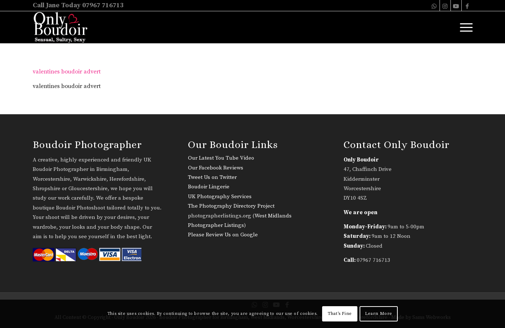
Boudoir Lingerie (208, 186)
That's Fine (340, 313)
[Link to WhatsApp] (434, 5)
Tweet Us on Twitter (212, 177)
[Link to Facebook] (467, 5)
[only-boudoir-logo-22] (64, 27)
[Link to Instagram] (445, 5)
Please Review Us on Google (223, 234)
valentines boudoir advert (67, 71)
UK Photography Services (220, 196)
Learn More (378, 313)
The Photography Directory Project (231, 206)
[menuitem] (464, 27)
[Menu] (464, 27)
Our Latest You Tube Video (221, 158)
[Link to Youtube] (456, 5)
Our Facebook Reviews (215, 167)
